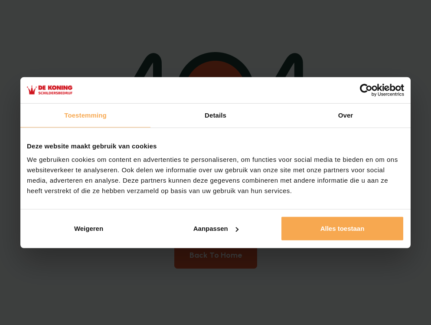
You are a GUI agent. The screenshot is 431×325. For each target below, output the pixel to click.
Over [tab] (345, 114)
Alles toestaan (342, 228)
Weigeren (88, 228)
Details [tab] (215, 114)
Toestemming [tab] (85, 114)
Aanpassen (215, 228)
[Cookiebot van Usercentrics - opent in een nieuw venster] (366, 89)
